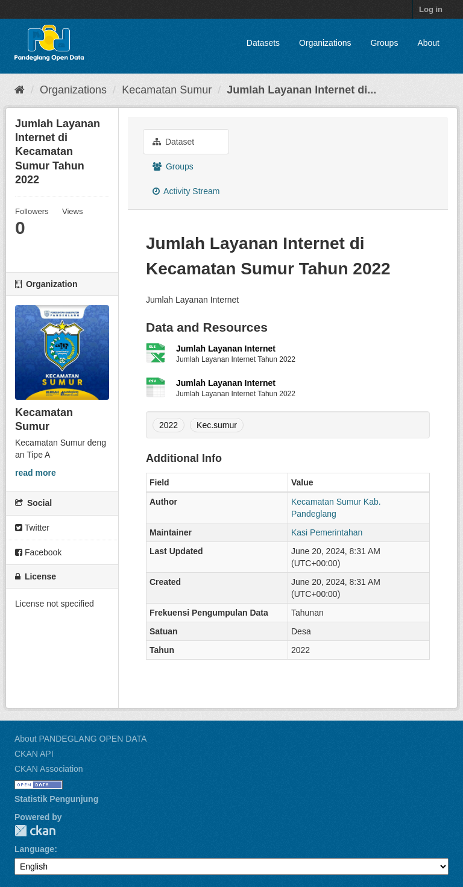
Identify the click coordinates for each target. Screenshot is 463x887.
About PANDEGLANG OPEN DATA (80, 738)
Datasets (263, 43)
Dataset (173, 142)
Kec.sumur (217, 425)
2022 (168, 425)
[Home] (19, 90)
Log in (431, 9)
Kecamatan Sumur (167, 90)
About (428, 43)
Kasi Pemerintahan (326, 532)
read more (35, 473)
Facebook (38, 552)
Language (34, 849)
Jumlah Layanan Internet (226, 348)
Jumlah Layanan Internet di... (301, 90)
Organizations (325, 43)
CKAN (34, 830)
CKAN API (34, 754)
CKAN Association (48, 769)
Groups (384, 43)
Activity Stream (186, 191)
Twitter (32, 527)
